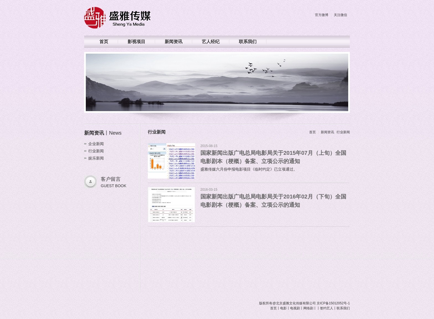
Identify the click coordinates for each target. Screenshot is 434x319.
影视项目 (136, 41)
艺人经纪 (210, 41)
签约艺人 (326, 308)
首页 (103, 41)
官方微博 (321, 15)
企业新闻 (96, 144)
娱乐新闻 (96, 158)
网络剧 (308, 308)
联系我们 (248, 41)
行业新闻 (96, 151)
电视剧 (295, 308)
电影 (283, 308)
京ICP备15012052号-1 (333, 303)
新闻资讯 (173, 41)
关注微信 (340, 15)
